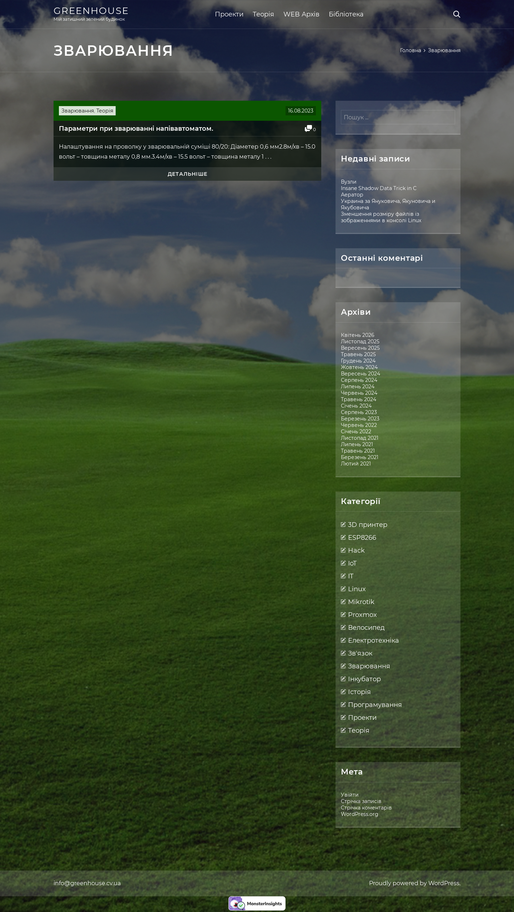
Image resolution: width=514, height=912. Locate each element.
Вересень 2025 (360, 348)
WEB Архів (301, 14)
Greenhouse (91, 10)
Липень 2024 (357, 386)
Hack (356, 550)
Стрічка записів (361, 801)
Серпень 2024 (359, 380)
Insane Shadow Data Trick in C (379, 188)
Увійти (350, 795)
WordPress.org (359, 814)
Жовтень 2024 (359, 367)
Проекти (229, 14)
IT (350, 576)
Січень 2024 (356, 406)
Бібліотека (346, 14)
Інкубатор (364, 679)
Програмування (375, 705)
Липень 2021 (357, 444)
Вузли (349, 182)
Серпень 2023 (359, 412)
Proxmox (362, 615)
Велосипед (366, 628)
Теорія (263, 14)
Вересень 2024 (360, 373)
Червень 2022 (359, 425)
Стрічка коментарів (366, 807)
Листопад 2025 (360, 341)
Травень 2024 (358, 399)
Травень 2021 (358, 451)
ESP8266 (362, 538)
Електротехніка (373, 640)
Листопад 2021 (359, 438)
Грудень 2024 (358, 361)
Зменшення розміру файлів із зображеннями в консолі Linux (381, 217)
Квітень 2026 (357, 335)
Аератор (352, 194)
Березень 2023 (360, 418)
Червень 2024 (359, 393)
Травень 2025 (358, 354)
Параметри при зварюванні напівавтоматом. (136, 129)
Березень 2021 (359, 457)
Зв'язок (360, 653)
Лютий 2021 (356, 463)
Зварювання (77, 111)
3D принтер (367, 525)
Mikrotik (361, 602)
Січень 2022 (356, 431)
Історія (359, 692)
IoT (352, 563)
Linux (357, 589)
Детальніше (187, 174)
